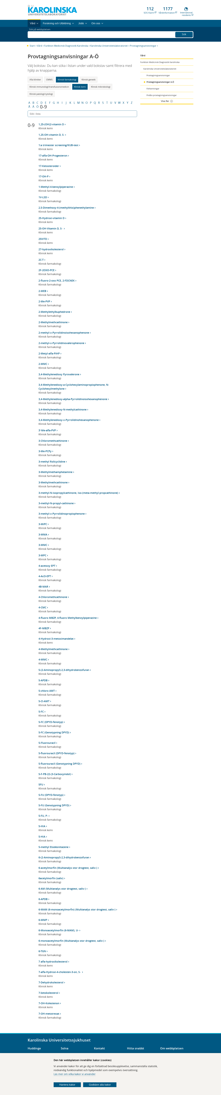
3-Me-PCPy (45, 451)
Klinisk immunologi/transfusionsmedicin (49, 86)
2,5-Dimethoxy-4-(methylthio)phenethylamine (66, 207)
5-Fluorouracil (47, 742)
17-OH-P (44, 176)
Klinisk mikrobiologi (100, 86)
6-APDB (43, 899)
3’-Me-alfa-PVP (47, 430)
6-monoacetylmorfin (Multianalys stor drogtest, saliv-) (71, 940)
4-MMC (43, 659)
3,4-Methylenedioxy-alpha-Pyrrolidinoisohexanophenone (73, 399)
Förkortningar (152, 88)
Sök (184, 34)
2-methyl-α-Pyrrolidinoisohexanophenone (64, 332)
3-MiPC (43, 524)
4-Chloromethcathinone (53, 597)
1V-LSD (43, 197)
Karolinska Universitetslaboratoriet (109, 45)
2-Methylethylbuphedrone (54, 311)
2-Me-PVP (44, 301)
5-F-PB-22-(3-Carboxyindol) (55, 774)
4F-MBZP (44, 628)
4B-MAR (43, 586)
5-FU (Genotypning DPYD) (54, 805)
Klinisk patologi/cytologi (41, 93)
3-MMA (43, 534)
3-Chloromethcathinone (53, 440)
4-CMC (42, 607)
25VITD (43, 239)
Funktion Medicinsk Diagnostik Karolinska (66, 45)
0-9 (43, 106)
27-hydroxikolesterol (51, 249)
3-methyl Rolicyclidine (52, 461)
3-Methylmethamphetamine (55, 472)
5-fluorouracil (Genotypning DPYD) (59, 763)
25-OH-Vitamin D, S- (51, 228)
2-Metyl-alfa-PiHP (49, 353)
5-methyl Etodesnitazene (53, 847)
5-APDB (43, 680)
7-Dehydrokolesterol (51, 982)
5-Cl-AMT (44, 701)
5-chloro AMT (47, 690)
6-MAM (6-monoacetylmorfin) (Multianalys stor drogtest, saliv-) (77, 909)
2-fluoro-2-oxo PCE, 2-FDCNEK (57, 280)
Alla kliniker (35, 79)
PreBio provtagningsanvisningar (161, 95)
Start (32, 45)
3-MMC (43, 545)
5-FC (41, 711)
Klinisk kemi (80, 86)
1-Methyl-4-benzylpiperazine (56, 186)
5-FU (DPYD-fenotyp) (51, 795)
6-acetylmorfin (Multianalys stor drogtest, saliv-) (68, 867)
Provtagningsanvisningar (143, 45)
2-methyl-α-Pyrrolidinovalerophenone (61, 343)
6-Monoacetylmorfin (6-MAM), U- (59, 930)
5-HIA (42, 826)
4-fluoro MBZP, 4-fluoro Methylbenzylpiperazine (68, 618)
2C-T (41, 259)
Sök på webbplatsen (41, 34)
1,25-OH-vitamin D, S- (51, 134)
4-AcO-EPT (45, 576)
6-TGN (42, 951)
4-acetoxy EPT (47, 565)
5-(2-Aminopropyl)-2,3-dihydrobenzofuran (64, 670)
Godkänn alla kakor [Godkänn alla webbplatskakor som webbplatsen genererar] (100, 1084)
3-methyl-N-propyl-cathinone (56, 503)
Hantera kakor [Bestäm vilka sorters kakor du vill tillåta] (67, 1084)
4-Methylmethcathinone (53, 649)
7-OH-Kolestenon (49, 1003)
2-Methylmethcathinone (53, 322)
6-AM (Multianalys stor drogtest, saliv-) (62, 888)
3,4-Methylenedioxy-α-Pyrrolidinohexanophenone (69, 420)
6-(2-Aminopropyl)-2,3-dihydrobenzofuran (64, 857)
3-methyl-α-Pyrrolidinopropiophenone (62, 513)
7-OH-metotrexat (49, 1013)
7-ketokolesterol (48, 992)
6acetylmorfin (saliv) (51, 878)
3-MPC (42, 555)
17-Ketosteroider (49, 166)
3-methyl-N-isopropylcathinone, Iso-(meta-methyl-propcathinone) (78, 493)
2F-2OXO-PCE (46, 270)
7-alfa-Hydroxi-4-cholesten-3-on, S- (60, 972)
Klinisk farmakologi (67, 79)
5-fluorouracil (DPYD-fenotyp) (57, 753)
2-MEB (42, 291)
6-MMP (43, 920)
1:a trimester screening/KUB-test (58, 145)
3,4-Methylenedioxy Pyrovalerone (59, 374)
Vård (39, 45)
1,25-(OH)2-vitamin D (51, 124)
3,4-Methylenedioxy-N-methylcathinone (63, 409)
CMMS (49, 79)
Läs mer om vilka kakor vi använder (75, 1074)
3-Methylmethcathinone (53, 482)
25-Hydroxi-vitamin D (51, 218)
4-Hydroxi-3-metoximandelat (56, 638)
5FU (41, 784)
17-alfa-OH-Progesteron (53, 155)
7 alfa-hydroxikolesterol (53, 961)
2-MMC (43, 364)
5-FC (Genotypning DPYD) (54, 732)
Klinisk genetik (89, 79)
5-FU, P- (43, 815)
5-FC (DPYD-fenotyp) (51, 722)
